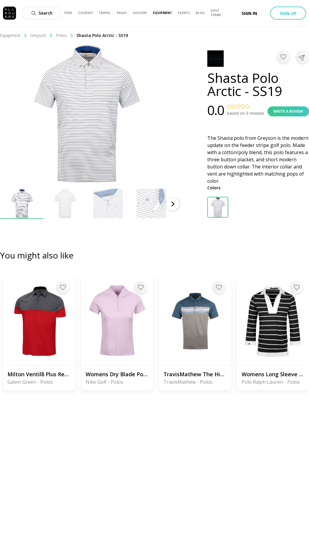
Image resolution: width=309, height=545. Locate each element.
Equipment (13, 35)
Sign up (288, 13)
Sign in (249, 13)
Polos (64, 35)
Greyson (41, 35)
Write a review (288, 111)
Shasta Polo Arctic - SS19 (102, 35)
